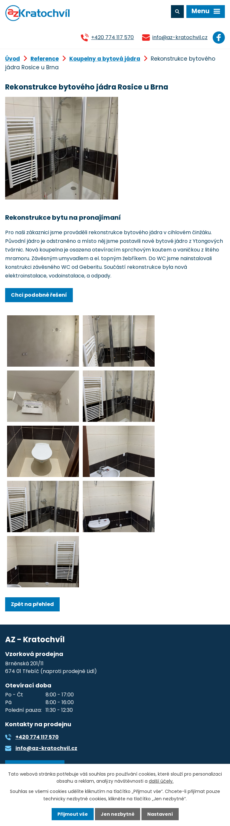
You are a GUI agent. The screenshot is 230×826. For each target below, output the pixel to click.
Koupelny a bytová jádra (104, 59)
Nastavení (160, 814)
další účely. (161, 781)
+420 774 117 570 (112, 37)
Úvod (12, 59)
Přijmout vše (72, 814)
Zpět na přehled (32, 604)
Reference (44, 59)
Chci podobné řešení (39, 295)
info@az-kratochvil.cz (180, 37)
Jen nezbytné (117, 814)
